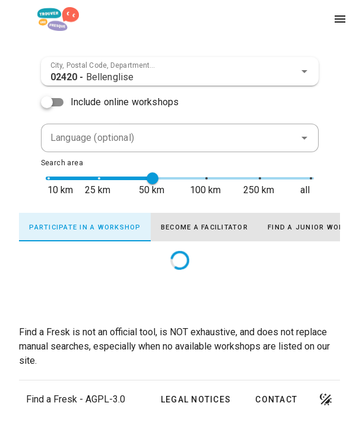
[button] (304, 71)
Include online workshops (125, 102)
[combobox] (180, 71)
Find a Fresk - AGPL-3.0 (75, 399)
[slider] (152, 178)
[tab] (85, 227)
